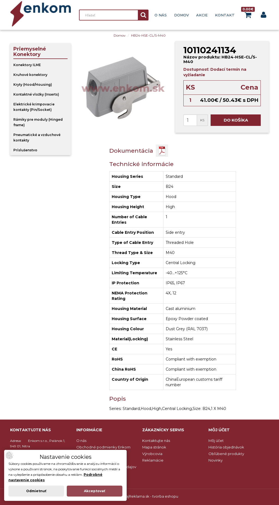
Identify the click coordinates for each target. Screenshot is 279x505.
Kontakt (225, 15)
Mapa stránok (154, 447)
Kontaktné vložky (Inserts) (36, 94)
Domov (181, 15)
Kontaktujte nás (156, 440)
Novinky (215, 460)
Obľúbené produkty (226, 453)
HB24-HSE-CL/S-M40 (148, 35)
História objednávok (226, 447)
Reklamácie (152, 460)
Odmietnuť (36, 491)
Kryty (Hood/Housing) (32, 84)
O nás (160, 15)
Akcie (202, 15)
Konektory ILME (27, 65)
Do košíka (236, 120)
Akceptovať (94, 491)
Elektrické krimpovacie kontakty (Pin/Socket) (33, 107)
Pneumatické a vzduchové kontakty (36, 137)
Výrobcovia (152, 453)
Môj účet (216, 440)
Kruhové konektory (30, 75)
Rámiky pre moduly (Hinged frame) (38, 122)
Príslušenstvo (25, 150)
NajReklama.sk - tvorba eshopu (150, 496)
